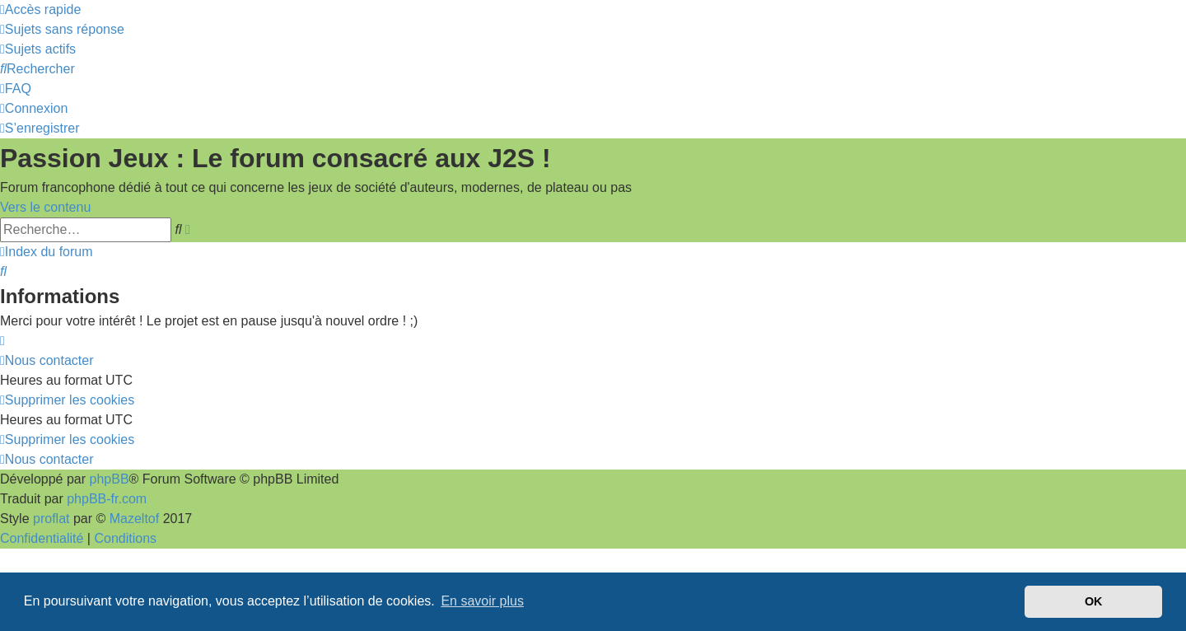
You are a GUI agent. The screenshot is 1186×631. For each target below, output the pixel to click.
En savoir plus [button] (482, 601)
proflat (51, 519)
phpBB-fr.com (107, 499)
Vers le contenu (45, 207)
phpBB (109, 479)
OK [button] (1094, 601)
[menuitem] (62, 29)
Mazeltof (134, 519)
